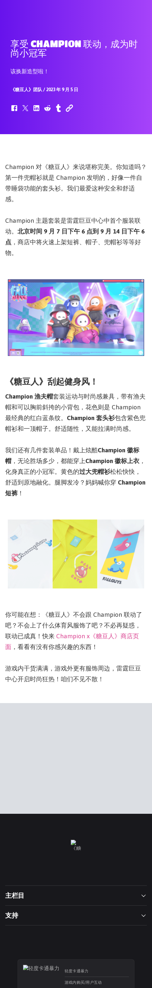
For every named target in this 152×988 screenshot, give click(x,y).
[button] (14, 111)
